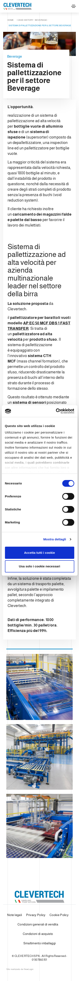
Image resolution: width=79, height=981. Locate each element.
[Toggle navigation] (73, 6)
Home (10, 20)
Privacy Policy (36, 915)
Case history (25, 20)
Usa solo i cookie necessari (39, 566)
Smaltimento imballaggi (39, 943)
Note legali (14, 915)
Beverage (41, 20)
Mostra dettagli (54, 539)
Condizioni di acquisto (38, 934)
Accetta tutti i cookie (39, 552)
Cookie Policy (59, 915)
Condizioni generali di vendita (37, 924)
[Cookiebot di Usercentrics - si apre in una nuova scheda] (56, 411)
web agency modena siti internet (19, 969)
